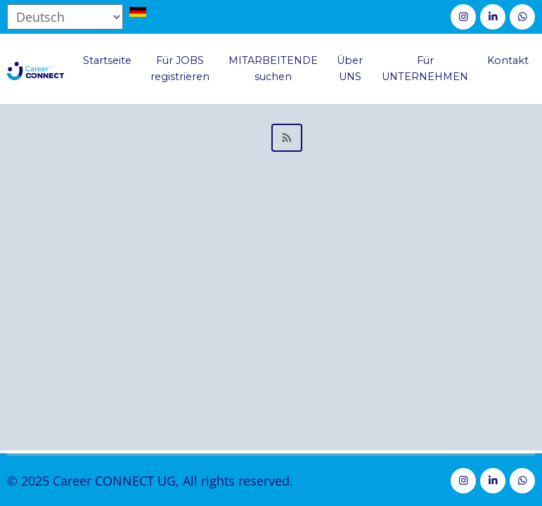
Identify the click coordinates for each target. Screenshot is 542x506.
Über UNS (350, 68)
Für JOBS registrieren (179, 68)
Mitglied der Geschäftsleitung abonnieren (271, 138)
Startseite (107, 60)
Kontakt (508, 60)
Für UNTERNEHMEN (425, 68)
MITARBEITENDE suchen (273, 68)
